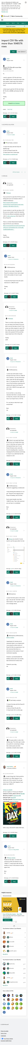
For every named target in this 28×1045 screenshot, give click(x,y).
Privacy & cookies (4, 1031)
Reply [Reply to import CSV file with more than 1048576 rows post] (13, 116)
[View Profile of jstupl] (8, 58)
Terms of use (3, 1033)
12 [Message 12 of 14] (11, 752)
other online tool (11, 216)
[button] (13, 51)
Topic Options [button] (21, 51)
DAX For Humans (14, 801)
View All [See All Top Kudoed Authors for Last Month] (5, 985)
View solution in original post (10, 154)
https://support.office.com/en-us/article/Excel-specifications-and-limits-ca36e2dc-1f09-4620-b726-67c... (13, 204)
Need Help (9, 109)
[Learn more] (7, 920)
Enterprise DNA (17, 795)
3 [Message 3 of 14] (8, 878)
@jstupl (9, 193)
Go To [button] (23, 23)
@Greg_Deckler (10, 637)
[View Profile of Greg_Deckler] (10, 766)
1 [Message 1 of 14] (7, 113)
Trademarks (3, 1035)
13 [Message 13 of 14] (11, 675)
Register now (4, 11)
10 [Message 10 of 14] (11, 568)
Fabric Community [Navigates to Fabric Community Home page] (16, 16)
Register (7, 23)
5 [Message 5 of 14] (8, 293)
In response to (11, 134)
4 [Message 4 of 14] (7, 242)
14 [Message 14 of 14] (7, 159)
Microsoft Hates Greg (18, 799)
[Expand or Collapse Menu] (2, 19)
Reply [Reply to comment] (13, 162)
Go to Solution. (16, 103)
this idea (22, 793)
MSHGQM (13, 797)
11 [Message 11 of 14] (11, 610)
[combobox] (16, 26)
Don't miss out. (21, 32)
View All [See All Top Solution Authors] (5, 954)
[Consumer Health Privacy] (14, 1040)
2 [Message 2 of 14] (7, 832)
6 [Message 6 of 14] (9, 344)
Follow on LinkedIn (7, 790)
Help (18, 23)
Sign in (13, 23)
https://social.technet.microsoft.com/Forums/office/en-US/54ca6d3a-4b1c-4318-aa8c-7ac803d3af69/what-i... (14, 227)
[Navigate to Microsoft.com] (5, 16)
